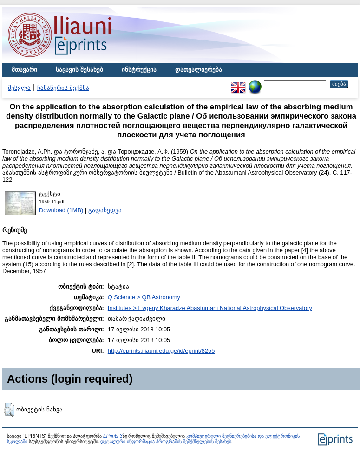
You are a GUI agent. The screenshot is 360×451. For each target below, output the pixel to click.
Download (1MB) (61, 210)
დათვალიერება (198, 69)
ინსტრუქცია (139, 69)
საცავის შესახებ (79, 69)
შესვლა (19, 87)
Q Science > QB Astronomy (144, 297)
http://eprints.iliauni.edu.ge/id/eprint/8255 (161, 350)
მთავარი (24, 69)
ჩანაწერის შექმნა (63, 87)
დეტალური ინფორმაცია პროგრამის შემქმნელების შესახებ (165, 441)
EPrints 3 (113, 435)
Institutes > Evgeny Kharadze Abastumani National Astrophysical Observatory (210, 307)
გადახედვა (105, 210)
